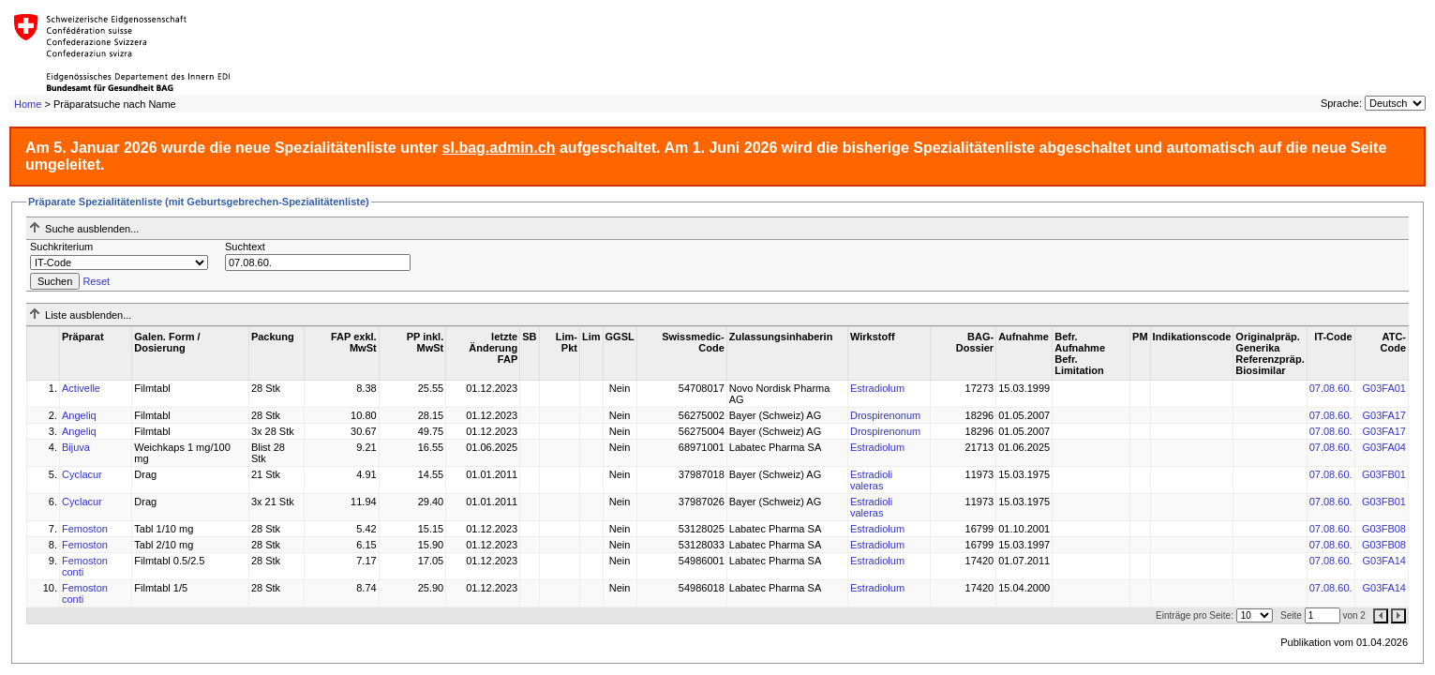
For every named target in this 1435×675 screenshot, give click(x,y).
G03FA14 (1384, 560)
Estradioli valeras (871, 480)
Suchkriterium (61, 246)
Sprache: (1341, 103)
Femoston (85, 528)
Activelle (81, 388)
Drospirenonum (885, 415)
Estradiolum (877, 388)
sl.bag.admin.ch (499, 148)
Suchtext (245, 246)
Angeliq (79, 415)
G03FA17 (1384, 415)
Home (27, 104)
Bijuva (76, 447)
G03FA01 (1384, 388)
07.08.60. (1331, 388)
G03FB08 (1384, 528)
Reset (96, 281)
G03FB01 (1384, 474)
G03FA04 (1384, 447)
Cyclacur (82, 474)
